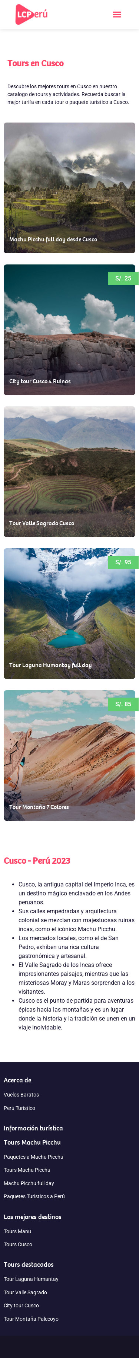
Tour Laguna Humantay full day (50, 664)
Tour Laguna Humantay (31, 1279)
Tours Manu (17, 1231)
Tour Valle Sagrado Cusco (41, 522)
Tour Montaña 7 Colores (39, 806)
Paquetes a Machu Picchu (33, 1157)
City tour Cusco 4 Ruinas (40, 381)
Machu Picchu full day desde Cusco (53, 239)
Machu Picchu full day (29, 1183)
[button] (117, 14)
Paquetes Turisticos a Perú (34, 1196)
